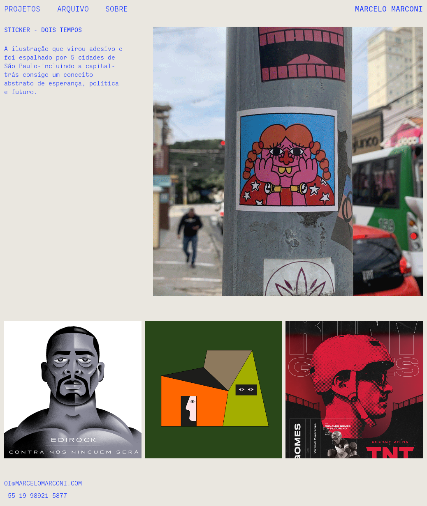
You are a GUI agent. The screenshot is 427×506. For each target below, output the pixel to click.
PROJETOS (22, 9)
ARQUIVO (73, 9)
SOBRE (116, 9)
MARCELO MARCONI (389, 9)
